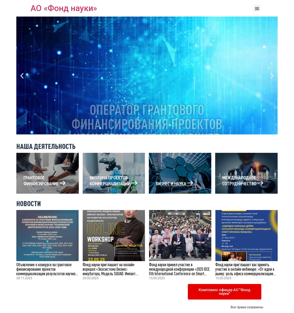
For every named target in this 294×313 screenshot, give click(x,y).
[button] (257, 8)
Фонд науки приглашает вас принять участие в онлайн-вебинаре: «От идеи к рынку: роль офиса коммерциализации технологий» (244, 271)
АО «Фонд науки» (64, 8)
